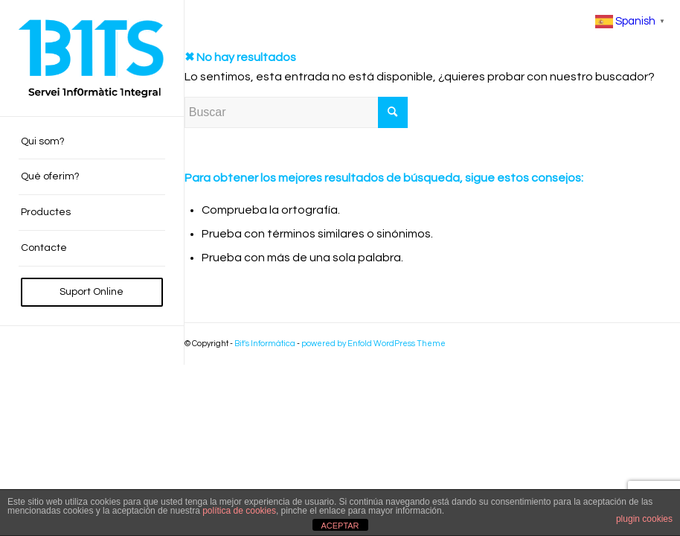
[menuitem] (92, 142)
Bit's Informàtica (264, 343)
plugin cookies (644, 519)
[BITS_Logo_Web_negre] (92, 58)
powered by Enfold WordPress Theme (373, 343)
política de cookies (239, 510)
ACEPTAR (340, 525)
